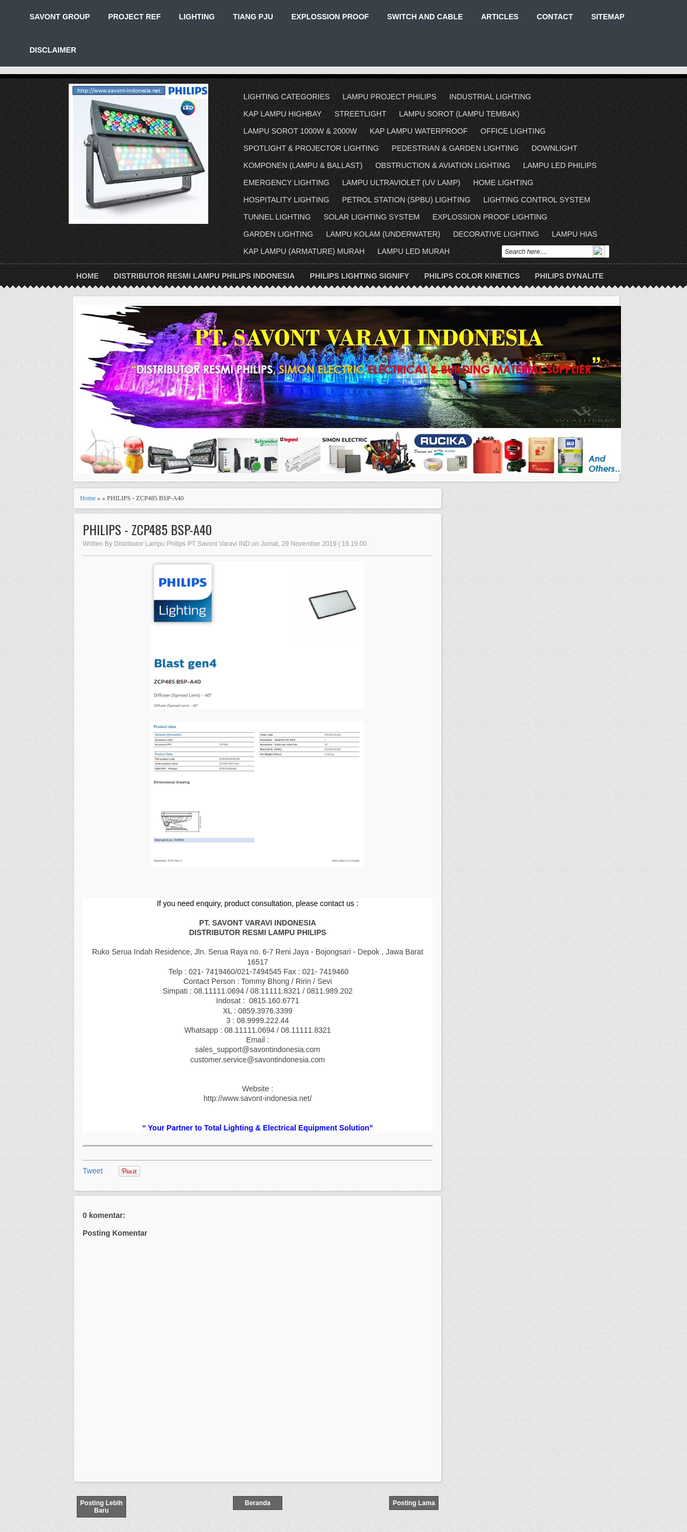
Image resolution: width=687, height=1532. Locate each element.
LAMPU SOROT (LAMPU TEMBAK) (459, 114)
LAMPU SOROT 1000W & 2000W (300, 131)
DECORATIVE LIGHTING (496, 234)
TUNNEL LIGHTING (277, 217)
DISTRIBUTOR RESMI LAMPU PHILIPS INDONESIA (204, 276)
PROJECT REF (134, 16)
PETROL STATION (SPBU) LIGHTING (406, 199)
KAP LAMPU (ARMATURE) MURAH (304, 251)
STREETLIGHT (360, 114)
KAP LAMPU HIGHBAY (283, 114)
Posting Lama (414, 1503)
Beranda (258, 1503)
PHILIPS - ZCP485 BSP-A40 (147, 529)
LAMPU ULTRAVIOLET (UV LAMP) (401, 182)
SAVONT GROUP (60, 16)
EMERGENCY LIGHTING (287, 182)
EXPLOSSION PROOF (330, 16)
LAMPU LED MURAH (413, 251)
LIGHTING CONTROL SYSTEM (536, 199)
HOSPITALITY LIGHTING (287, 199)
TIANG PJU (253, 16)
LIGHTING (197, 16)
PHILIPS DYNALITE (569, 276)
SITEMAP (607, 16)
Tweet (93, 1170)
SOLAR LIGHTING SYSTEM (372, 217)
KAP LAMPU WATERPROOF (419, 131)
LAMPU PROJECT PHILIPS (389, 96)
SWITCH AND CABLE (425, 16)
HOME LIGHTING (503, 182)
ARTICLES (499, 16)
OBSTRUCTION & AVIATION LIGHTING (442, 165)
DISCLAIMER (53, 50)
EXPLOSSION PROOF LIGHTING (490, 217)
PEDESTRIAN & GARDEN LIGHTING (455, 148)
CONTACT (555, 16)
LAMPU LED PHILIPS (560, 165)
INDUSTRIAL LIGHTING (490, 96)
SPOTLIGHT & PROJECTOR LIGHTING (311, 148)
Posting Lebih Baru (101, 1506)
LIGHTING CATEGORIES (287, 96)
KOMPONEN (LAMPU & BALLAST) (303, 165)
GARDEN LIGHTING (278, 234)
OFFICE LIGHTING (512, 131)
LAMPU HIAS (574, 234)
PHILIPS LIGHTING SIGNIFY (359, 276)
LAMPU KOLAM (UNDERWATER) (383, 234)
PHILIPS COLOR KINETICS (472, 276)
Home (87, 276)
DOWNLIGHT (554, 148)
